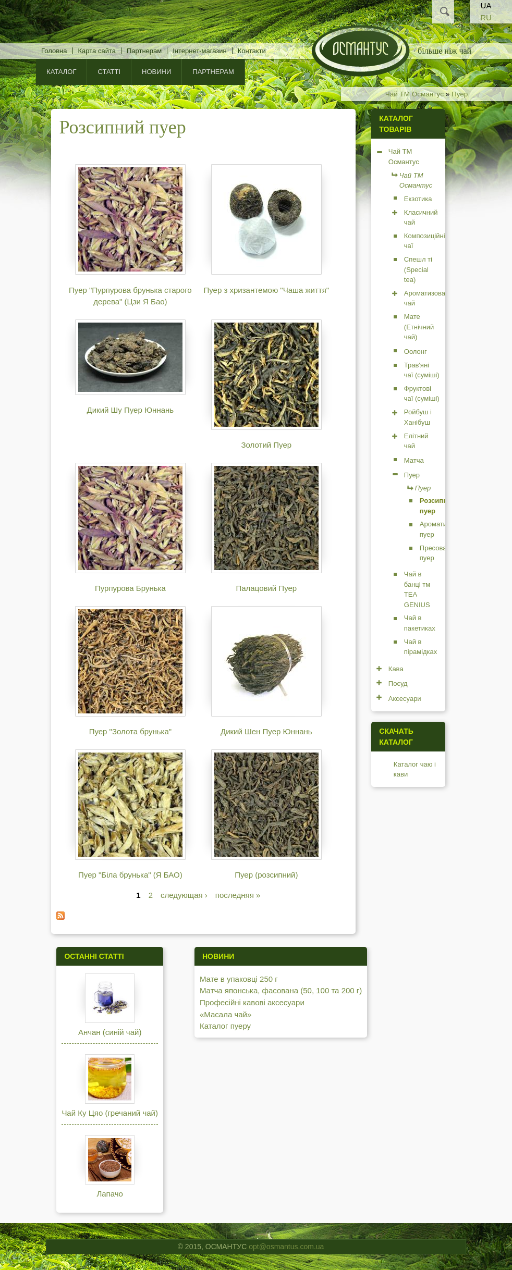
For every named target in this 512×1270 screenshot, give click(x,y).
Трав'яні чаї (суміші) (422, 370)
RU (486, 17)
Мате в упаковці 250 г (239, 979)
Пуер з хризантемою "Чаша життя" (266, 290)
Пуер (460, 94)
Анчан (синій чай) (109, 1032)
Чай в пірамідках (420, 647)
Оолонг (415, 351)
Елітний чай (416, 441)
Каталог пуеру (225, 1025)
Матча (414, 460)
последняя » (238, 895)
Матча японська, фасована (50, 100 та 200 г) (281, 990)
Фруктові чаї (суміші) (422, 394)
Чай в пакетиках (419, 623)
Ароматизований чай (430, 298)
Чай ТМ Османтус (414, 94)
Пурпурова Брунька (130, 588)
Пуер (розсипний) (266, 874)
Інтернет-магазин (199, 50)
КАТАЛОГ (61, 72)
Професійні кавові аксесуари (252, 1002)
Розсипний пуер (438, 506)
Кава (396, 669)
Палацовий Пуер (266, 588)
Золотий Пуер (266, 444)
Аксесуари (404, 698)
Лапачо (109, 1193)
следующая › (184, 895)
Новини (156, 72)
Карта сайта (97, 50)
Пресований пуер (439, 553)
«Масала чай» (225, 1014)
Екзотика (418, 199)
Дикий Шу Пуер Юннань (130, 409)
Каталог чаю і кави (415, 769)
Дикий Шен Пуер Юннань (266, 731)
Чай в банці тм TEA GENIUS (417, 589)
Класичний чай (421, 217)
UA (486, 5)
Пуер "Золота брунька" (130, 731)
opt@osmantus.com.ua (286, 1246)
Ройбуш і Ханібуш (418, 417)
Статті (108, 72)
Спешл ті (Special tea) (418, 269)
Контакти (252, 50)
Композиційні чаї (424, 241)
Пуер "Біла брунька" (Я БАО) (130, 874)
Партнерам (144, 50)
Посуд (398, 683)
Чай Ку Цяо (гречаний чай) (110, 1112)
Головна (54, 50)
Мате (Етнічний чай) (419, 327)
